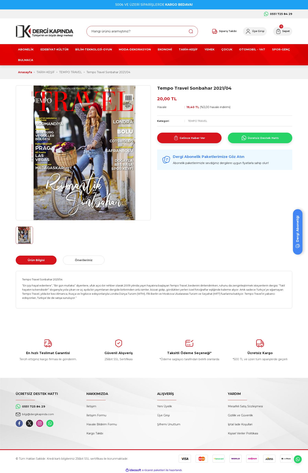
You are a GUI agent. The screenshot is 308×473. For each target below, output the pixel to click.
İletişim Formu (96, 415)
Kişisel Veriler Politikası (243, 433)
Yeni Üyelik (164, 406)
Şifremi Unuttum (168, 424)
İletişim (91, 406)
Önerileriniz (84, 260)
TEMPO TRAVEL (198, 120)
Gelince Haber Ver (189, 138)
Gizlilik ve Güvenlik (240, 415)
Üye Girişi (163, 415)
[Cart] (281, 31)
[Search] (142, 31)
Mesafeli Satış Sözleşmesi (245, 406)
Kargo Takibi (94, 433)
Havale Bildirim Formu (101, 424)
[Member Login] (251, 31)
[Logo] (44, 31)
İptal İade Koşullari (240, 424)
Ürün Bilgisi (36, 260)
